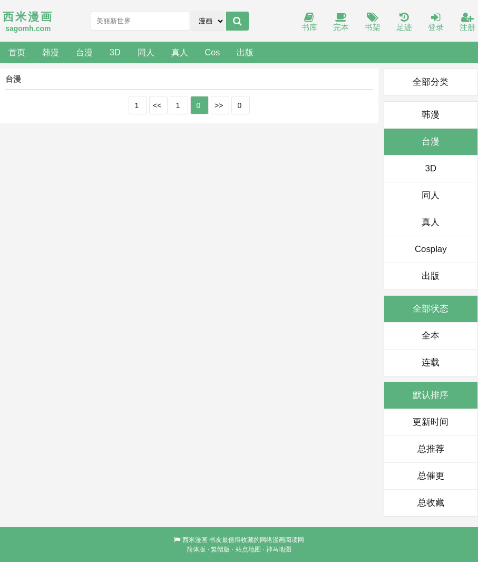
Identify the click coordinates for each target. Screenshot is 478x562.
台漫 (84, 52)
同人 (146, 52)
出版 (245, 52)
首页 (16, 52)
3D (115, 52)
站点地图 (248, 549)
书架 (373, 22)
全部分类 (430, 82)
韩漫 (50, 52)
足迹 (404, 22)
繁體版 (220, 549)
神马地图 (278, 549)
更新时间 (430, 422)
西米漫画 (195, 540)
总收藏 (430, 503)
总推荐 (430, 449)
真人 (179, 52)
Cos (212, 52)
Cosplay (431, 249)
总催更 (430, 476)
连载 (431, 362)
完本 (341, 22)
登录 (436, 22)
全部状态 (430, 309)
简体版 (196, 549)
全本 (431, 336)
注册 (467, 22)
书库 (309, 22)
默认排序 (430, 395)
